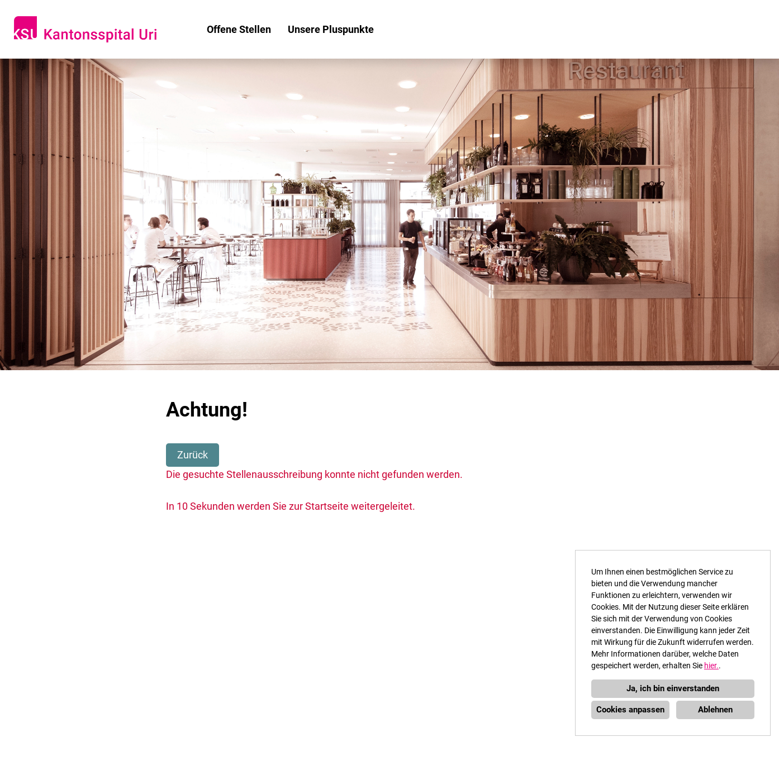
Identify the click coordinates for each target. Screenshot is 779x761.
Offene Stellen (239, 29)
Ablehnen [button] (715, 710)
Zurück (192, 455)
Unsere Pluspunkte (331, 29)
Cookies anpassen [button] (630, 710)
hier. (711, 665)
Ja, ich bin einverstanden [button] (672, 688)
